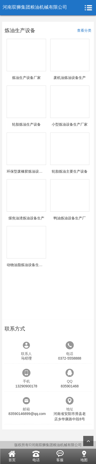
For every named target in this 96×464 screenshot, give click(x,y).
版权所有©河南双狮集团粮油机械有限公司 (47, 445)
